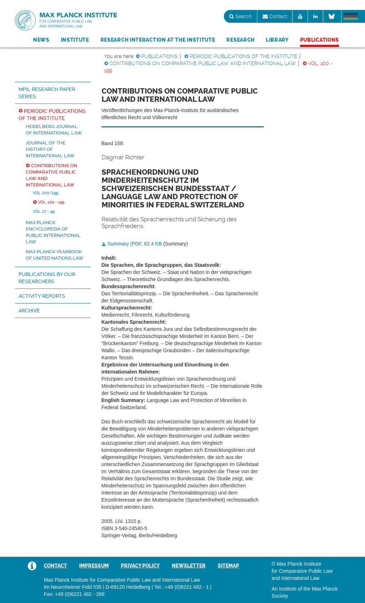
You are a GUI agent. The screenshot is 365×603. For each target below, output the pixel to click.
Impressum (94, 565)
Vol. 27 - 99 (44, 211)
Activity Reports (42, 296)
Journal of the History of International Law (50, 149)
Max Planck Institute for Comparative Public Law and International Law (66, 20)
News (41, 40)
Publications (319, 40)
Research (240, 40)
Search (240, 16)
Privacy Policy (140, 565)
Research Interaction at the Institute (158, 40)
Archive (29, 310)
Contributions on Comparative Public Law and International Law (202, 63)
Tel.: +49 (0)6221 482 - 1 (181, 587)
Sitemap (228, 565)
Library (277, 40)
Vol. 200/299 (45, 192)
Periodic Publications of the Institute (243, 56)
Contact (275, 16)
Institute (75, 40)
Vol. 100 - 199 (51, 202)
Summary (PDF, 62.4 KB (135, 244)
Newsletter (189, 565)
